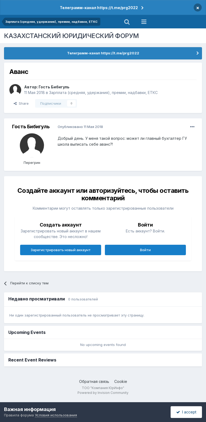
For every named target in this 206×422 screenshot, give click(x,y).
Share (21, 103)
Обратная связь (94, 381)
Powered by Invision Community (103, 393)
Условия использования (56, 415)
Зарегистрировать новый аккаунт (61, 250)
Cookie (120, 381)
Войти (145, 250)
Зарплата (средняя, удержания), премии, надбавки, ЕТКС (103, 92)
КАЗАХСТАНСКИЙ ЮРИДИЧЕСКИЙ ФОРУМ (71, 36)
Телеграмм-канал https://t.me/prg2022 (99, 7)
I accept (186, 412)
